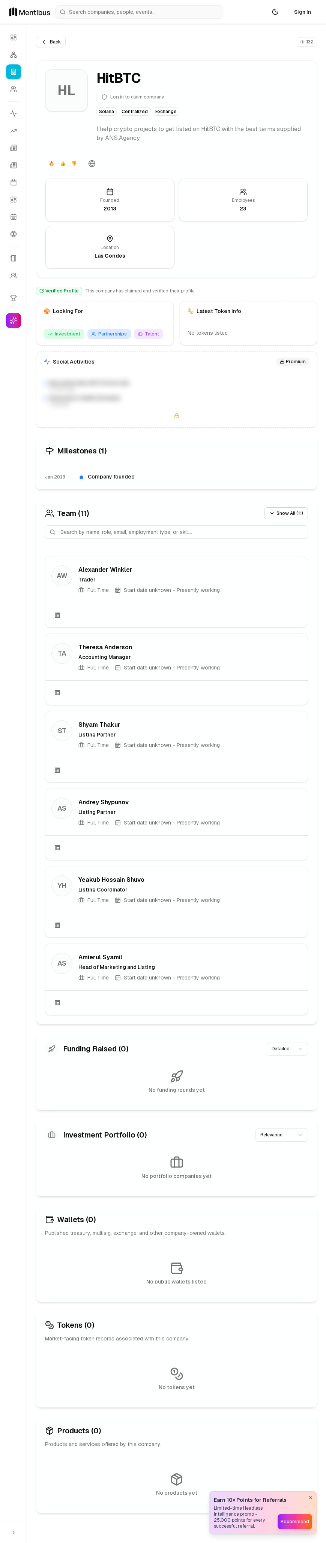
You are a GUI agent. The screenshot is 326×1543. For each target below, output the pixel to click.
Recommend (295, 1522)
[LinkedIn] (57, 615)
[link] (176, 592)
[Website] (92, 164)
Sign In (302, 12)
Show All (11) (286, 513)
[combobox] (287, 1049)
